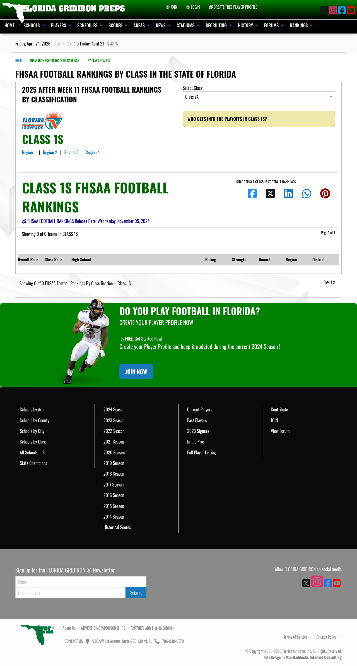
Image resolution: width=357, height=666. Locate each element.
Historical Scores (117, 527)
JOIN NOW (136, 371)
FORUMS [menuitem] (271, 25)
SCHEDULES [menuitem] (87, 25)
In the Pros (196, 441)
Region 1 (29, 152)
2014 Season (113, 516)
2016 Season (113, 495)
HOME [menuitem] (9, 25)
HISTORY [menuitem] (245, 25)
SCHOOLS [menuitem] (31, 25)
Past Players (197, 420)
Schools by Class (33, 441)
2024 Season (114, 409)
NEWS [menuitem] (161, 25)
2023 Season (114, 420)
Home (18, 60)
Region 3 (71, 152)
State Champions (33, 463)
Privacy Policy (326, 637)
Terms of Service (296, 637)
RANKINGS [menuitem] (299, 25)
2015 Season (113, 506)
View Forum (280, 431)
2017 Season (113, 484)
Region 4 (93, 152)
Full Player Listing (201, 452)
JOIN (274, 420)
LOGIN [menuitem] (193, 7)
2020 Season (114, 452)
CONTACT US (73, 641)
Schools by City (32, 431)
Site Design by (303, 657)
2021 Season (113, 441)
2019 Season (113, 463)
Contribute (279, 409)
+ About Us (68, 628)
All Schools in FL (33, 452)
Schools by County (34, 420)
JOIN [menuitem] (171, 7)
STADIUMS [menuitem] (186, 25)
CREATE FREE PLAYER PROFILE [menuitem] (233, 7)
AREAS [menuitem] (139, 25)
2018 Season (113, 473)
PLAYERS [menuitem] (58, 25)
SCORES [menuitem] (115, 25)
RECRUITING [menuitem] (216, 25)
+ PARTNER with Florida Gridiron (151, 628)
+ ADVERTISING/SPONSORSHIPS (101, 628)
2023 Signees (198, 431)
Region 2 (50, 152)
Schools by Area (32, 409)
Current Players (199, 409)
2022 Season (114, 431)
